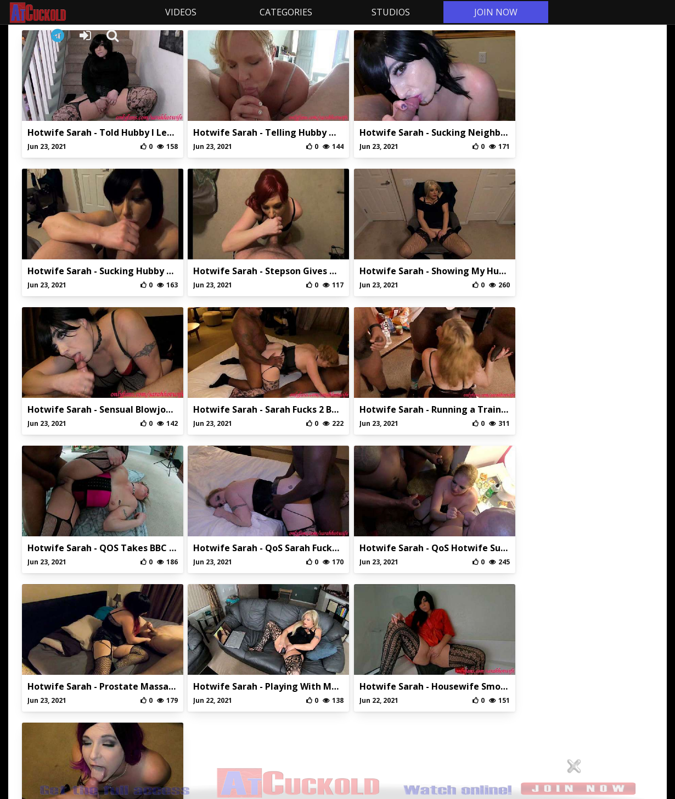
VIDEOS (178, 12)
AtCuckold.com (67, 12)
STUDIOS (388, 12)
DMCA (387, 692)
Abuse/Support (287, 692)
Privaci (337, 692)
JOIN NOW (493, 12)
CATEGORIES (283, 12)
